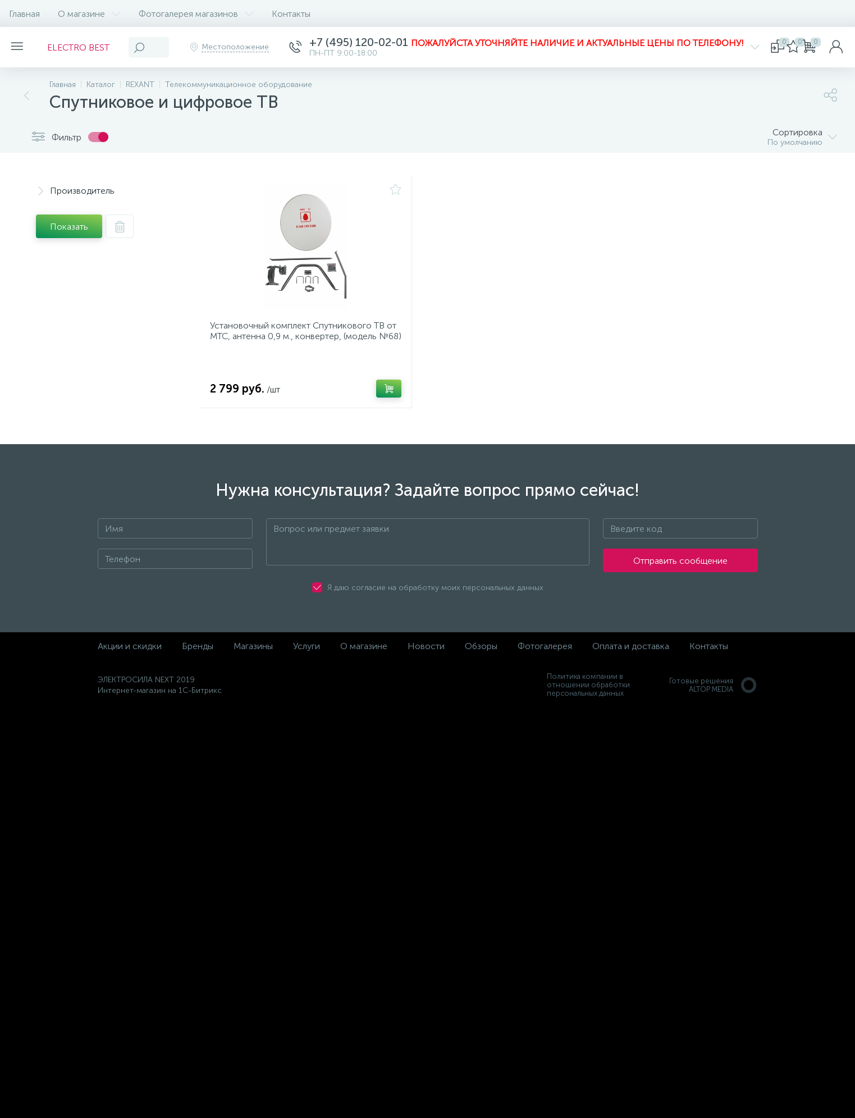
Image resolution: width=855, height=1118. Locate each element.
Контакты (291, 13)
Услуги (306, 653)
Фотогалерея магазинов (196, 13)
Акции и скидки (130, 653)
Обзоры (481, 653)
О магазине (89, 13)
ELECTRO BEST (85, 47)
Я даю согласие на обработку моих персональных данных (435, 595)
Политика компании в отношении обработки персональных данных (588, 692)
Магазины (253, 653)
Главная (24, 13)
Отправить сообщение (680, 568)
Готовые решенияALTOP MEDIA (713, 692)
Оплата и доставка (630, 653)
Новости (426, 653)
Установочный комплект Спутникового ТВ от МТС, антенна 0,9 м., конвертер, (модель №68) (302, 340)
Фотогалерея (545, 653)
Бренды (197, 653)
